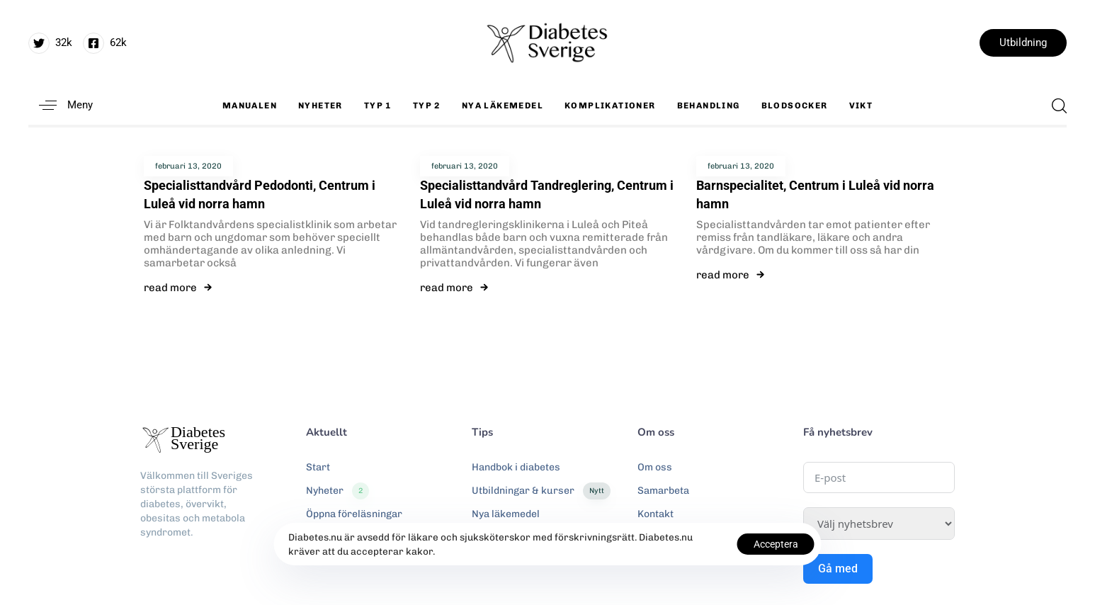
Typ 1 (378, 106)
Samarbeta (663, 491)
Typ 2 (427, 106)
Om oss (654, 467)
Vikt (861, 106)
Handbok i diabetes (516, 467)
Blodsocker (794, 106)
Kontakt (655, 514)
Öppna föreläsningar (354, 514)
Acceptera (776, 544)
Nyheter (320, 106)
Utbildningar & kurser (541, 491)
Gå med (838, 568)
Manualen (249, 106)
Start (318, 467)
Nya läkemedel (502, 106)
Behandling (708, 106)
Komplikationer (610, 106)
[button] (60, 105)
